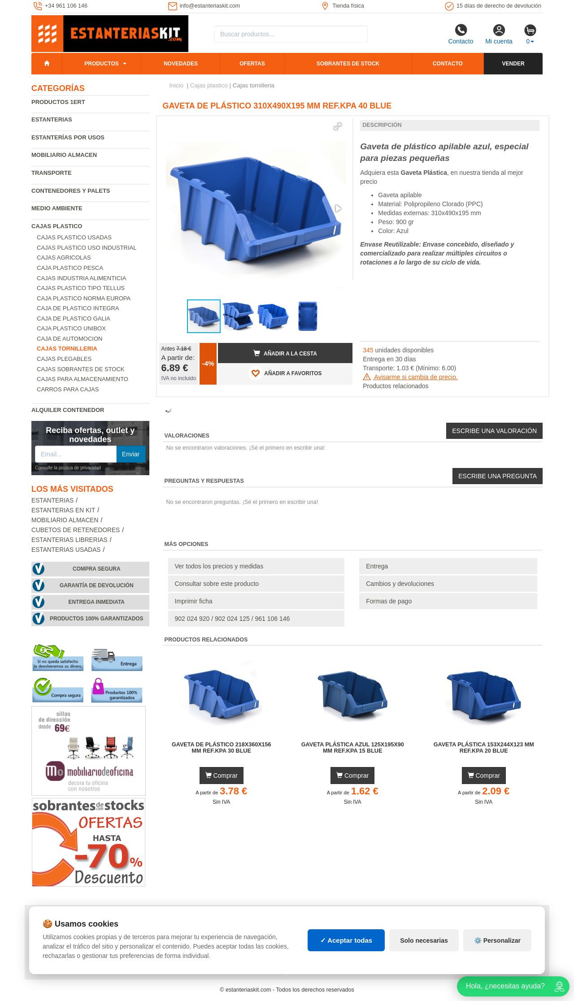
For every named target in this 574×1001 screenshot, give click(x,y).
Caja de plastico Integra (78, 308)
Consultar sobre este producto (217, 583)
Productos (101, 64)
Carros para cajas (68, 389)
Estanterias (51, 119)
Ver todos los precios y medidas (219, 566)
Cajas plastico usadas (74, 237)
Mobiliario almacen (64, 155)
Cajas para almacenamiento (82, 379)
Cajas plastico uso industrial (87, 247)
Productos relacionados (395, 386)
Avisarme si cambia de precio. (410, 377)
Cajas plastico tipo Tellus (81, 288)
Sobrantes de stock (348, 64)
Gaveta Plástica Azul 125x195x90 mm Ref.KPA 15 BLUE (352, 747)
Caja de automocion (69, 338)
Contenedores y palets (70, 190)
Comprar (221, 775)
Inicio (177, 85)
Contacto (460, 34)
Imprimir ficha (194, 601)
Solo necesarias (424, 940)
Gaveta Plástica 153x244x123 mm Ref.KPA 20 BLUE (484, 747)
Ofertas (252, 64)
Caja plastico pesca (70, 267)
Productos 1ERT (58, 102)
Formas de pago (389, 601)
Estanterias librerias (69, 540)
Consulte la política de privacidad (68, 467)
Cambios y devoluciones (400, 583)
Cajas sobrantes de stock (81, 369)
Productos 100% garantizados (97, 618)
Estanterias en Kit (63, 510)
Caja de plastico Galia (73, 318)
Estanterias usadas (66, 549)
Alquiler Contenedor (67, 410)
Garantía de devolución (97, 585)
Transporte (51, 172)
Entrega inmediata (97, 602)
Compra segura (97, 569)
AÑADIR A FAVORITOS (285, 373)
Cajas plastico (56, 226)
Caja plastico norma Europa (83, 298)
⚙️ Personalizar (497, 940)
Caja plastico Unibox (71, 328)
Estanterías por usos (67, 137)
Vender (513, 64)
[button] (337, 126)
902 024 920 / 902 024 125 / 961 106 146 (232, 618)
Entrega (377, 566)
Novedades (181, 64)
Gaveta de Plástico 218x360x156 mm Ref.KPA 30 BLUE (221, 747)
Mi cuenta (499, 34)
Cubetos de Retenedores (75, 530)
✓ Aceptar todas (346, 940)
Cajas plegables (64, 358)
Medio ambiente (57, 208)
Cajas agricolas (64, 257)
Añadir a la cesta (285, 353)
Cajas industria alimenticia (81, 278)
